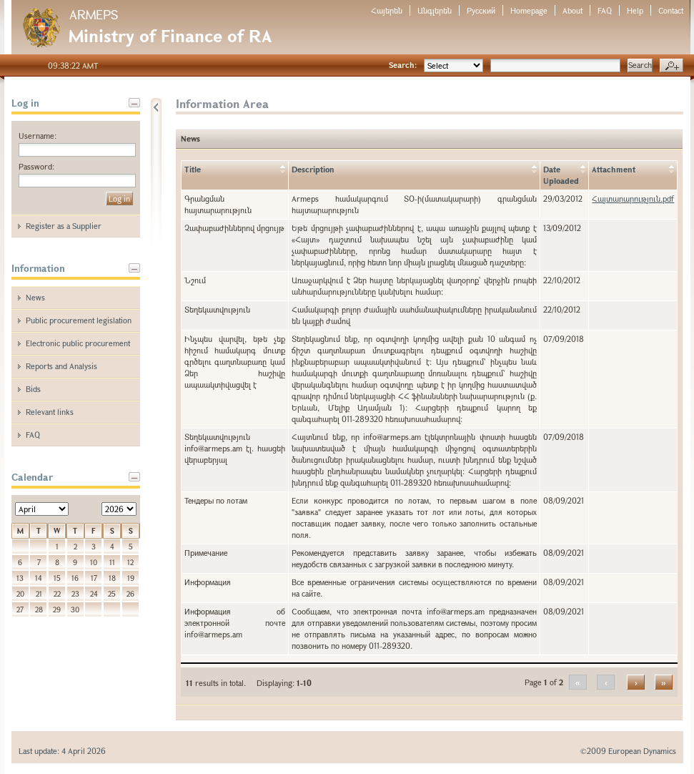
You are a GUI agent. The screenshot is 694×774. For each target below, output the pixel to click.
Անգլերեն (434, 10)
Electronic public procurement (78, 343)
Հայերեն (386, 10)
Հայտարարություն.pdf (633, 198)
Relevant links (50, 411)
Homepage (528, 10)
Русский (481, 10)
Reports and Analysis (61, 366)
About (572, 10)
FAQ (605, 10)
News (35, 297)
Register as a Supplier (63, 225)
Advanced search (671, 66)
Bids (33, 388)
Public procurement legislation (79, 320)
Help (635, 10)
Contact (670, 10)
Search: (403, 64)
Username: (37, 135)
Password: (36, 166)
